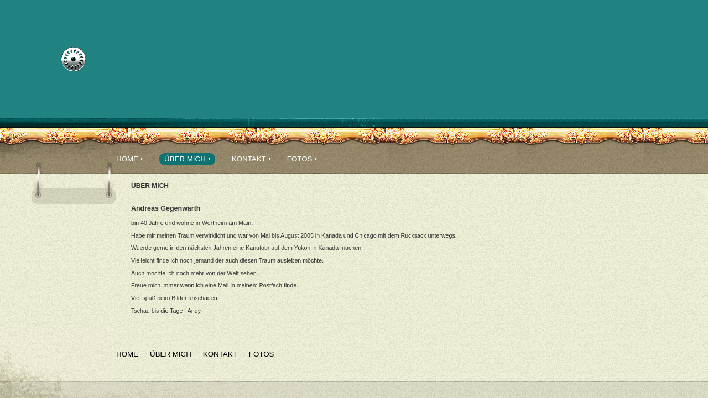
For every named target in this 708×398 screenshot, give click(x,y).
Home (127, 159)
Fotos (300, 159)
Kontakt (249, 159)
